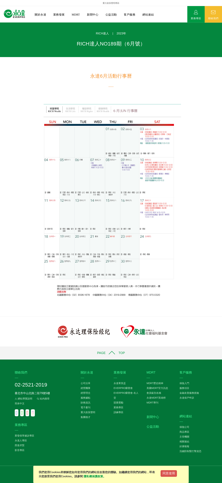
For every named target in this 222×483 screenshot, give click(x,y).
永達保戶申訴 (187, 397)
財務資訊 (85, 402)
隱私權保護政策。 (95, 476)
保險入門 (184, 383)
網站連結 (148, 14)
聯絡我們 (213, 18)
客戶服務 (129, 14)
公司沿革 (85, 383)
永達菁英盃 (120, 383)
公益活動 (111, 14)
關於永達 (40, 14)
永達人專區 (21, 440)
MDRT (76, 14)
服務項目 (184, 388)
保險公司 (184, 427)
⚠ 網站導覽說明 (23, 398)
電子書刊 (85, 407)
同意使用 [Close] (169, 473)
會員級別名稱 (154, 393)
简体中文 (19, 403)
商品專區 (184, 431)
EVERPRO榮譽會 (123, 388)
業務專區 (196, 18)
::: (1, 24)
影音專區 (19, 450)
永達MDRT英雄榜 (156, 397)
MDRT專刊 (152, 402)
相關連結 (184, 441)
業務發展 (59, 14)
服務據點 (85, 397)
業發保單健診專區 (24, 435)
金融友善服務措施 (189, 393)
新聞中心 (92, 14)
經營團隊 (85, 388)
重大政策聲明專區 (111, 3)
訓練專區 (118, 412)
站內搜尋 (42, 398)
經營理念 (85, 393)
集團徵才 (85, 417)
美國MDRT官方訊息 (157, 388)
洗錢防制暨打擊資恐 (190, 451)
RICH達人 (102, 33)
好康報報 (184, 446)
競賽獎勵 (118, 402)
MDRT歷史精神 (155, 383)
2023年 (121, 33)
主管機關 (184, 436)
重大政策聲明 (88, 412)
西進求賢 (19, 445)
